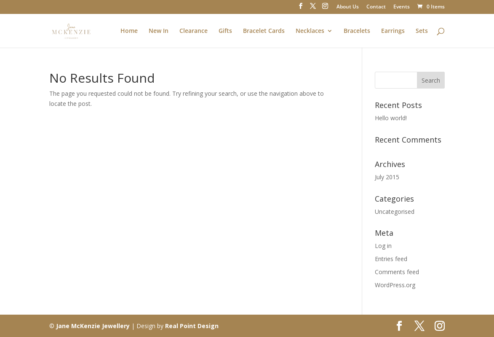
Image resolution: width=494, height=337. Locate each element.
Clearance (193, 31)
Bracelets (357, 31)
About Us (347, 7)
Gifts (225, 31)
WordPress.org (395, 285)
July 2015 (387, 177)
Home (129, 31)
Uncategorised (394, 212)
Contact (376, 7)
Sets (422, 31)
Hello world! (391, 118)
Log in (383, 246)
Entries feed (391, 259)
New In (158, 31)
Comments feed (397, 272)
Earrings (393, 31)
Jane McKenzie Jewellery (93, 326)
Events (401, 7)
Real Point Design (192, 326)
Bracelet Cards (264, 31)
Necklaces (310, 31)
